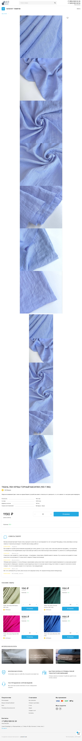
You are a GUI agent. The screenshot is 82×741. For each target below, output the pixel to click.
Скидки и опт (32, 710)
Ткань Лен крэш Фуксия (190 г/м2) (11, 634)
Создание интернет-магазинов (10, 736)
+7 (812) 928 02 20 (73, 1)
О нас (30, 705)
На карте (4, 728)
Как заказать (32, 700)
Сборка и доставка (34, 703)
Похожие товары (8, 583)
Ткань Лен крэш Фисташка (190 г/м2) (10, 606)
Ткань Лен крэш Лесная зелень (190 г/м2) (50, 606)
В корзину (66, 514)
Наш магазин (77, 4)
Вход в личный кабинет (8, 703)
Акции (30, 708)
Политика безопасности (8, 708)
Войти (78, 9)
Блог (3, 705)
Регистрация (5, 700)
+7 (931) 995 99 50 (74, 3)
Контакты (31, 713)
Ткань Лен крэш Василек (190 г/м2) (52, 634)
